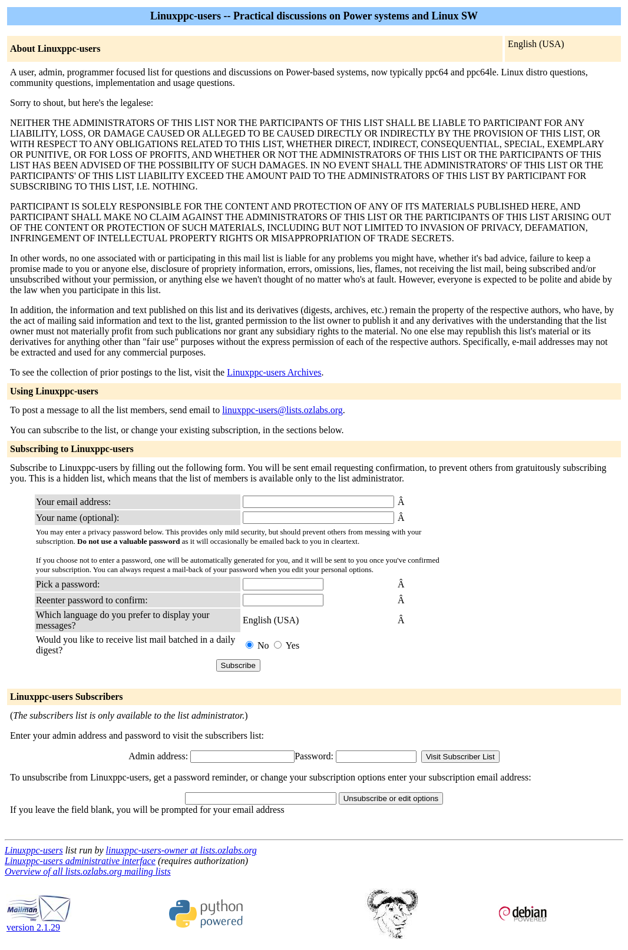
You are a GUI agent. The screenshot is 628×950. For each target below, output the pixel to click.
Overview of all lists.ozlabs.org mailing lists (88, 871)
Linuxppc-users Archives (274, 372)
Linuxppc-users (34, 850)
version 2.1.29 (38, 923)
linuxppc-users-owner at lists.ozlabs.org (181, 850)
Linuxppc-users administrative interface (80, 861)
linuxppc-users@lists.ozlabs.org (282, 410)
